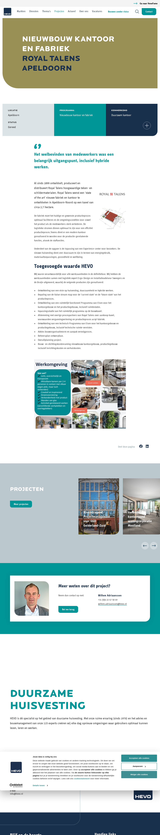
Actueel (72, 11)
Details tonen (39, 830)
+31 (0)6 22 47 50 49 (107, 599)
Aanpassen (139, 811)
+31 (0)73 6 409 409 (19, 784)
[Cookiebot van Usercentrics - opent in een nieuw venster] (16, 830)
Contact (148, 11)
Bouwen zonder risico (117, 11)
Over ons (84, 11)
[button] (147, 125)
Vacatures (98, 11)
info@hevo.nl (16, 793)
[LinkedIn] (147, 446)
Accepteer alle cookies (139, 803)
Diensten (34, 11)
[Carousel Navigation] (80, 546)
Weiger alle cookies (139, 819)
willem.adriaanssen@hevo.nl (112, 604)
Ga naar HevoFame (149, 3)
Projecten (60, 11)
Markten (22, 11)
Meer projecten (21, 504)
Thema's (47, 11)
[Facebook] (141, 446)
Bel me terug (68, 609)
